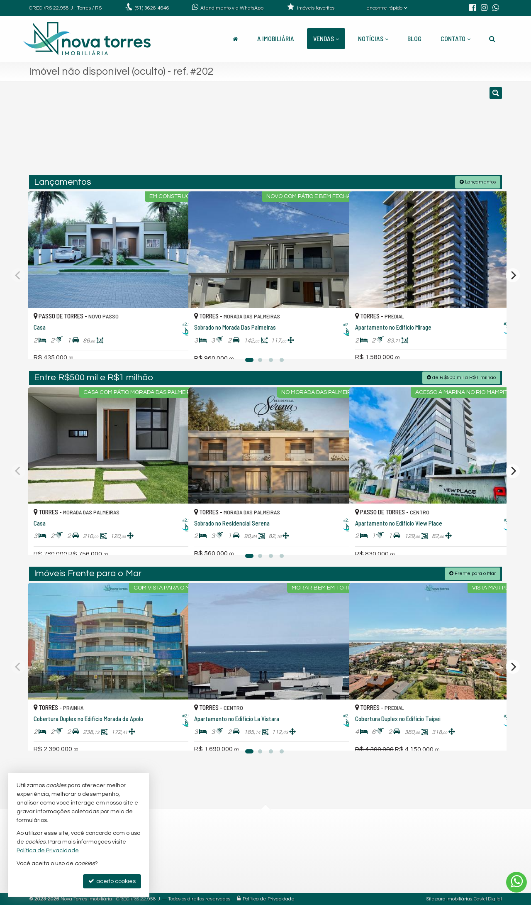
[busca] (492, 38)
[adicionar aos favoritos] (173, 344)
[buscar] (404, 132)
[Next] (513, 275)
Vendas (326, 38)
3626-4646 (152, 8)
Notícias (373, 38)
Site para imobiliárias (449, 898)
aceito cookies (112, 881)
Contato (455, 38)
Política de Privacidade (269, 898)
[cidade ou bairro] (341, 132)
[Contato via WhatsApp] (516, 882)
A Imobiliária (275, 38)
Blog (414, 38)
